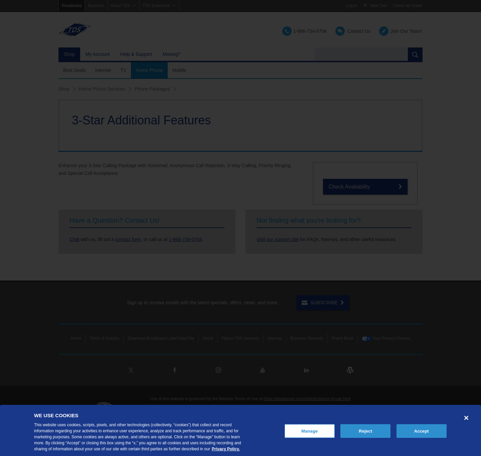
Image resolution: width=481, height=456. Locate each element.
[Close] (466, 418)
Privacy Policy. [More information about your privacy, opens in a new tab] (226, 449)
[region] (240, 430)
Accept (421, 430)
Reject (365, 430)
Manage (309, 430)
